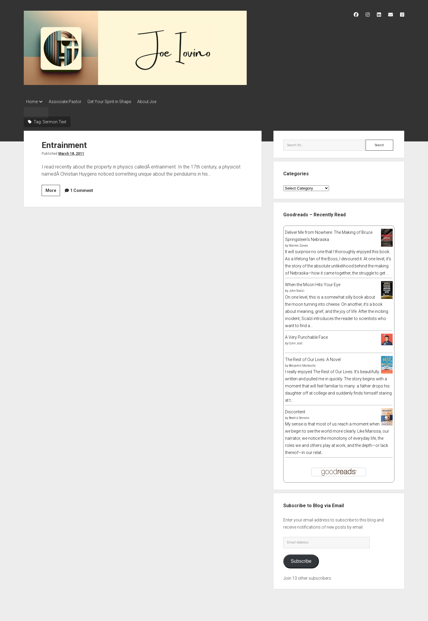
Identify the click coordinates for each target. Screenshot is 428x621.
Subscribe (301, 559)
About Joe (155, 101)
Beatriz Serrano (299, 416)
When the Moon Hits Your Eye (312, 283)
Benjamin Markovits (302, 363)
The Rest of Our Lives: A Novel (313, 357)
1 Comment (81, 188)
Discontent (295, 410)
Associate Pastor (67, 101)
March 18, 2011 (71, 152)
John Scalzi (296, 289)
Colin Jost (295, 341)
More (52, 188)
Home (32, 101)
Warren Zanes (298, 244)
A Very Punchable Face (306, 335)
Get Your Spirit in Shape (115, 101)
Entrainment (64, 143)
